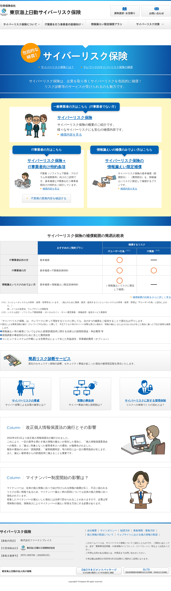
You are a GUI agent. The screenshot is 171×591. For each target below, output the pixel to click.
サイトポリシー (108, 532)
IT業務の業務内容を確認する (48, 200)
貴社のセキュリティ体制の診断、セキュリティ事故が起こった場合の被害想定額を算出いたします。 (82, 362)
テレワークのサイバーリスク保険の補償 (108, 69)
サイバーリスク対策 (149, 24)
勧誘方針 (125, 532)
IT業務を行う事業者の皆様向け (64, 24)
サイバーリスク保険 (74, 119)
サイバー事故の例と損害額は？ (85, 404)
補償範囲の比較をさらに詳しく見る (152, 299)
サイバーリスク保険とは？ (57, 69)
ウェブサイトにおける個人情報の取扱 (137, 536)
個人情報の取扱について (100, 536)
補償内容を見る (71, 136)
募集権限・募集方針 (144, 532)
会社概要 (92, 532)
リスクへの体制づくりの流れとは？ (145, 404)
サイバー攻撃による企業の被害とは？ (25, 404)
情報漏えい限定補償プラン (107, 24)
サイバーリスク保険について (21, 24)
